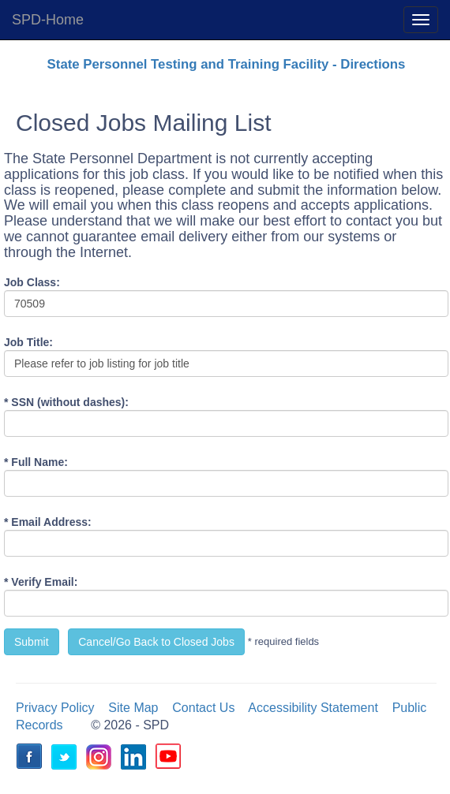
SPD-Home (48, 20)
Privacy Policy (55, 707)
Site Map (133, 707)
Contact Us (203, 707)
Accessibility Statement (313, 707)
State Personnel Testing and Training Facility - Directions (226, 64)
